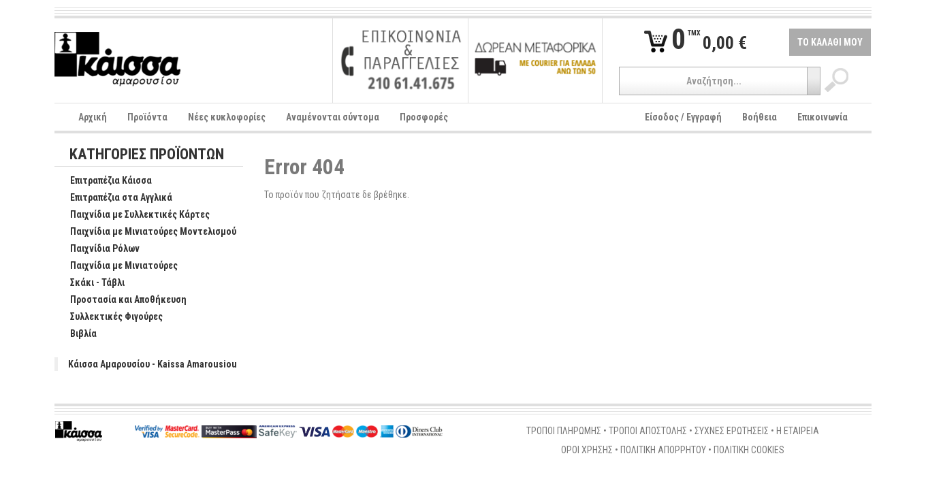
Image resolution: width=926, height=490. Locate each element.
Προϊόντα (147, 117)
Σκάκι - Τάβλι (90, 283)
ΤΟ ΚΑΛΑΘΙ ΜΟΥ (830, 42)
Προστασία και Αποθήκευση (121, 300)
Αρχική (92, 117)
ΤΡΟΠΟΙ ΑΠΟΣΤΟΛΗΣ (648, 430)
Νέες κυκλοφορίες (227, 117)
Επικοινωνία (822, 117)
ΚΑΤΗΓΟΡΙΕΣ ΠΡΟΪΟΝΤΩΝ (146, 155)
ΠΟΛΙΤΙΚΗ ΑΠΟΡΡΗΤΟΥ (663, 449)
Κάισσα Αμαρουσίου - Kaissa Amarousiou (152, 364)
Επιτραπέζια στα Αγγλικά (114, 198)
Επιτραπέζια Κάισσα (104, 181)
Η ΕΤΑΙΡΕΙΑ (797, 430)
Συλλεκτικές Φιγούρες (109, 317)
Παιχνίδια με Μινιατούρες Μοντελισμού (146, 232)
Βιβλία (76, 334)
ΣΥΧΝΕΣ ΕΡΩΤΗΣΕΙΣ (731, 430)
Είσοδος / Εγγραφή (683, 117)
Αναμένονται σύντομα (332, 117)
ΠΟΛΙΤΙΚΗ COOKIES (749, 449)
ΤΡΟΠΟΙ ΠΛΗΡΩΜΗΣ (563, 430)
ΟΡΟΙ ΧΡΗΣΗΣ (587, 449)
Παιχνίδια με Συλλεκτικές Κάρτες (133, 215)
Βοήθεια (759, 117)
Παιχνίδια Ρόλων (98, 249)
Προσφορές (424, 117)
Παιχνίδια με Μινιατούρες (117, 266)
